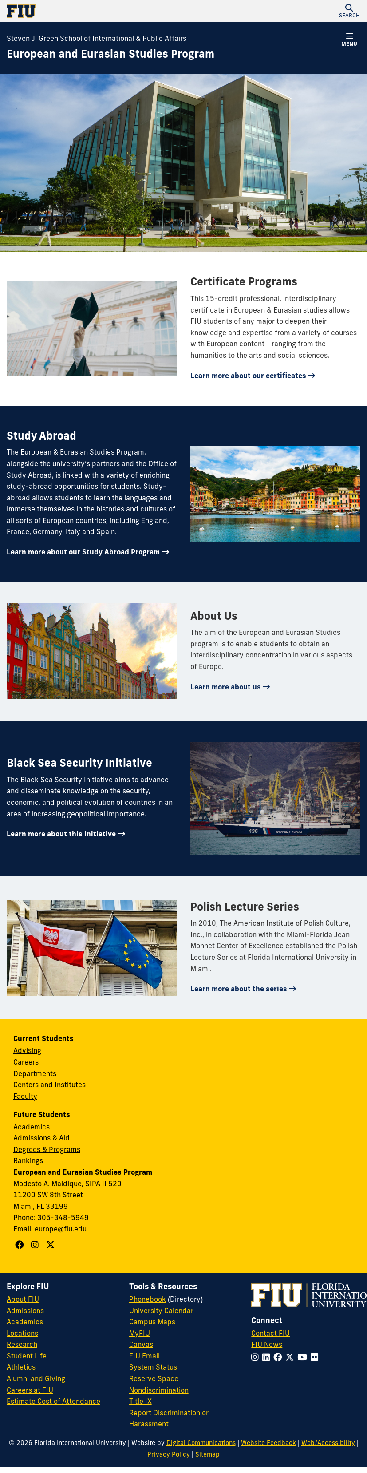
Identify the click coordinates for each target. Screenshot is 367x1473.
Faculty (25, 1096)
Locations (22, 1333)
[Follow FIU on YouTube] (304, 1357)
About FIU (23, 1299)
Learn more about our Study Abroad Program (83, 551)
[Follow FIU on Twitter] (291, 1357)
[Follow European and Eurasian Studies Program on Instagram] (36, 1245)
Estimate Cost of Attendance (53, 1401)
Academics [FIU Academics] (25, 1321)
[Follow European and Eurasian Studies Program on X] (51, 1245)
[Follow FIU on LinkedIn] (267, 1357)
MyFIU (139, 1333)
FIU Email (144, 1355)
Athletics (21, 1366)
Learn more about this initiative (61, 833)
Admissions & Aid (41, 1137)
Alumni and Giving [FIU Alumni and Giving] (36, 1378)
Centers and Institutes (49, 1084)
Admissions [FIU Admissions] (25, 1310)
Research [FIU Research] (22, 1344)
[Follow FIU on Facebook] (279, 1357)
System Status (153, 1366)
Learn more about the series (238, 988)
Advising (27, 1050)
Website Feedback (268, 1443)
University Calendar (161, 1310)
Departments (34, 1073)
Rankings (28, 1160)
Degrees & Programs (46, 1149)
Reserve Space (153, 1378)
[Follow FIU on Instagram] (256, 1357)
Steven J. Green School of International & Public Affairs (96, 38)
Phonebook (147, 1299)
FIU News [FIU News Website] (266, 1344)
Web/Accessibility (328, 1443)
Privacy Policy (168, 1454)
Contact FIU (270, 1333)
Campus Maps (152, 1321)
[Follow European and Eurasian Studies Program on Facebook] (20, 1245)
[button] (349, 11)
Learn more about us (225, 686)
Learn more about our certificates (248, 375)
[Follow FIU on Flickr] (316, 1357)
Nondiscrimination (159, 1390)
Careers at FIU (30, 1390)
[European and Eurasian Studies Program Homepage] (110, 54)
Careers (26, 1061)
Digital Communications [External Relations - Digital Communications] (201, 1443)
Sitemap (207, 1454)
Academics (31, 1126)
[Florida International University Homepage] (95, 11)
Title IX (140, 1401)
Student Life (27, 1355)
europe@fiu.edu (61, 1228)
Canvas (141, 1344)
